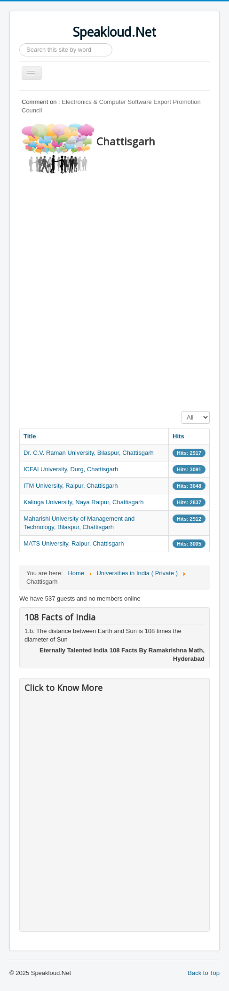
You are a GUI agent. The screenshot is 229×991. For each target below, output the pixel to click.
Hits (178, 436)
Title (30, 436)
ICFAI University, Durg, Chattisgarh (71, 469)
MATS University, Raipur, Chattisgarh (74, 543)
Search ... (19, 43)
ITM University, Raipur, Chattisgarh (71, 485)
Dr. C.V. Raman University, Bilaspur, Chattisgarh (89, 452)
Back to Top (204, 972)
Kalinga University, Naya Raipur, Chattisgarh (84, 502)
